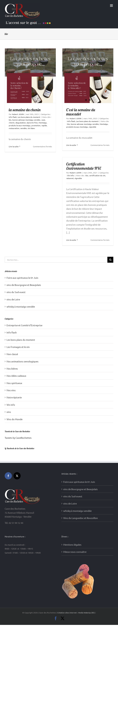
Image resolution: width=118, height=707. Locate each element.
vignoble (92, 127)
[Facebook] (8, 475)
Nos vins (11, 390)
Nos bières (12, 368)
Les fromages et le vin (18, 346)
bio (10, 120)
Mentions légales (72, 544)
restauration (14, 128)
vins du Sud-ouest (16, 292)
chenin (12, 122)
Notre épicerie (14, 397)
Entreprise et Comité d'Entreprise (24, 325)
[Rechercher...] (56, 260)
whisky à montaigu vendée (21, 306)
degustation (20, 122)
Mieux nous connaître (74, 551)
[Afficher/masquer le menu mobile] (111, 5)
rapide (44, 125)
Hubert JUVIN (18, 114)
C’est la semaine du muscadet (80, 111)
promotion (35, 125)
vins (9, 411)
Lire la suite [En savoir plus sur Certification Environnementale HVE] (71, 240)
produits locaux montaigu (19, 125)
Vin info (70, 175)
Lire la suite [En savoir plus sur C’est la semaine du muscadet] (71, 145)
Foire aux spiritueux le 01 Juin (22, 277)
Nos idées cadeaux (16, 375)
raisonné (70, 178)
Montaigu (43, 122)
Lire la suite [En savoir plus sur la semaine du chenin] (14, 146)
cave (43, 120)
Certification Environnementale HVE (83, 166)
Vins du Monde (15, 419)
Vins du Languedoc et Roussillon (80, 517)
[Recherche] (110, 260)
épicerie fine (32, 122)
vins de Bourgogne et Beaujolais (24, 284)
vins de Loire (13, 299)
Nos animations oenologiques (22, 361)
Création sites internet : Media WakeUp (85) (76, 612)
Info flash (13, 117)
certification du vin (97, 175)
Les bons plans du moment (29, 117)
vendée (23, 128)
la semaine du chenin (24, 109)
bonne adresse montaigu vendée (26, 120)
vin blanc (31, 128)
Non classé (12, 354)
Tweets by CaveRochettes (18, 437)
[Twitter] (17, 475)
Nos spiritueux (14, 383)
